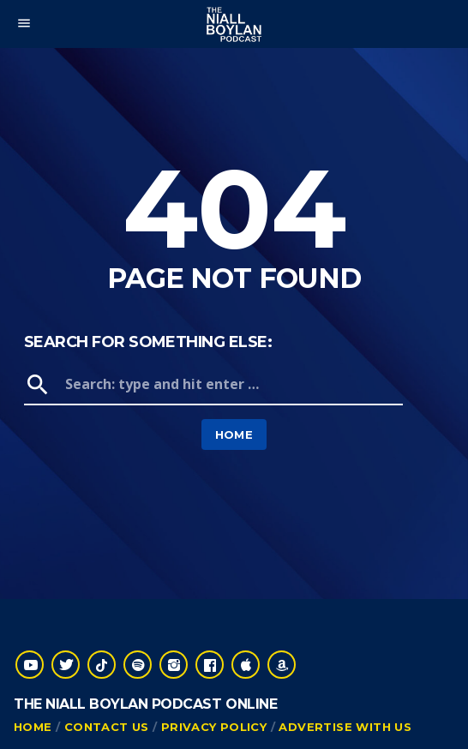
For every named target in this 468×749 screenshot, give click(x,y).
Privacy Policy (214, 727)
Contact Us (106, 727)
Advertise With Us (345, 727)
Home (234, 434)
